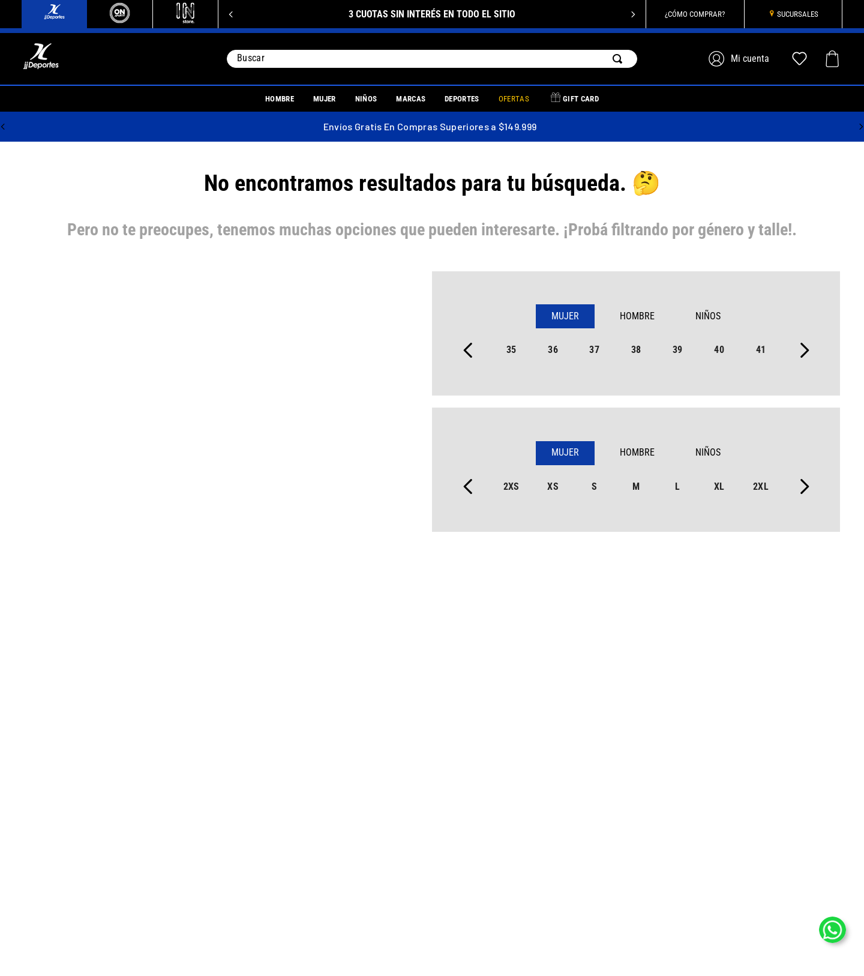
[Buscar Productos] (620, 58)
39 (678, 349)
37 (594, 349)
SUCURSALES (797, 14)
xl (719, 486)
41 (761, 349)
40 (719, 349)
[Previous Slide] (231, 14)
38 (636, 349)
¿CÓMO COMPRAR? (695, 14)
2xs (511, 486)
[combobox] (432, 59)
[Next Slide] (633, 14)
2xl (761, 486)
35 (511, 349)
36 (553, 349)
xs (553, 486)
